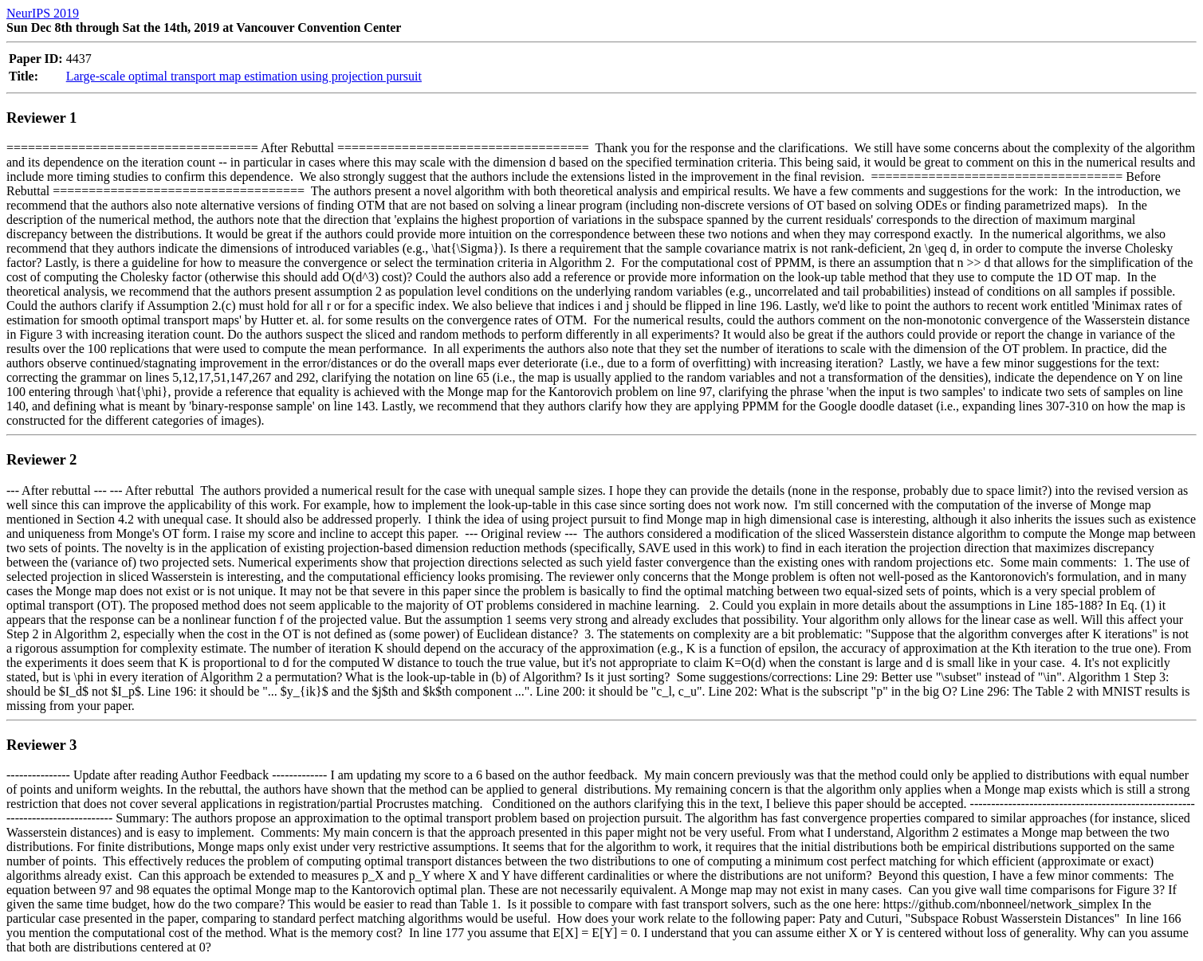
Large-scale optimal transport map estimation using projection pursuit (244, 76)
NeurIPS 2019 (42, 13)
